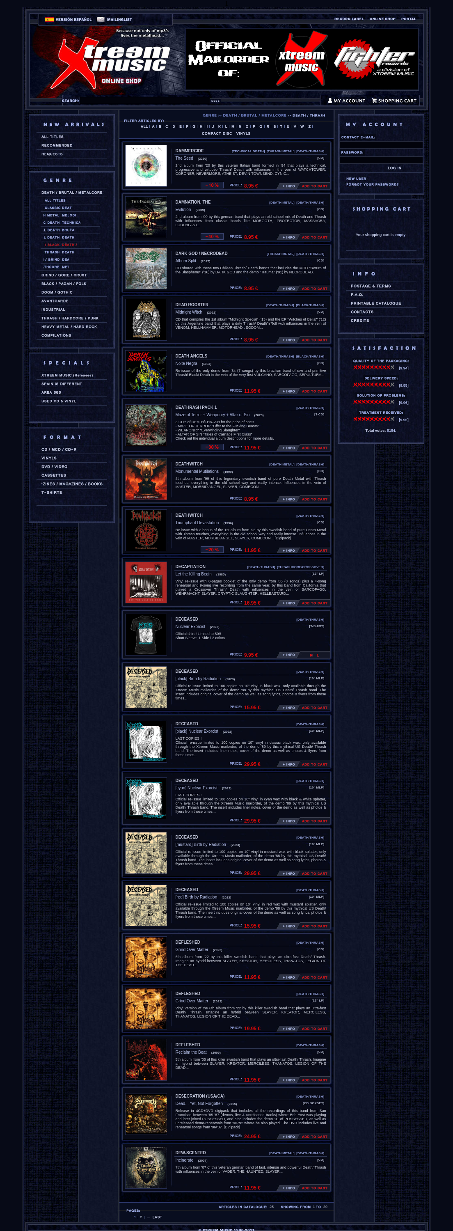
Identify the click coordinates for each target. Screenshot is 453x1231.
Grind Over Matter (192, 949)
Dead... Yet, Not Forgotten (199, 1103)
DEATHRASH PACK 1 (196, 407)
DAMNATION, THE (193, 202)
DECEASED (187, 619)
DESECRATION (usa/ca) (200, 1096)
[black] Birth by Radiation (198, 678)
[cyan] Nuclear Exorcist (196, 788)
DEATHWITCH (189, 464)
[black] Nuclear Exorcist (197, 731)
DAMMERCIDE (190, 151)
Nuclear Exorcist (191, 626)
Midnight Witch (189, 312)
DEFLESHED (188, 942)
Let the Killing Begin (194, 574)
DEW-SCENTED (191, 1153)
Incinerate (185, 1160)
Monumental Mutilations (197, 471)
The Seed (184, 158)
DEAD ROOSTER (192, 305)
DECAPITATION (191, 566)
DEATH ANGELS (192, 356)
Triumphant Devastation (197, 522)
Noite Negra (186, 363)
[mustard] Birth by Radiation (201, 844)
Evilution (183, 209)
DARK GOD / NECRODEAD (202, 253)
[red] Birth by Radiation (196, 897)
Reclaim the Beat (191, 1052)
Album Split (186, 261)
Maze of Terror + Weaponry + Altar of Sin (213, 415)
